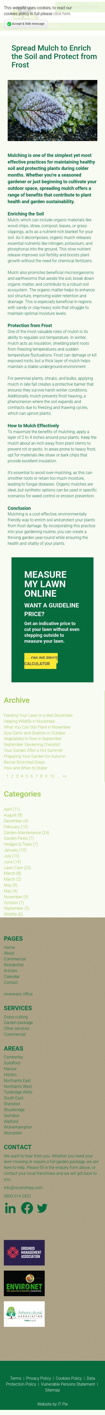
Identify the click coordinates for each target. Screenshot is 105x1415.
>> (64, 776)
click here (61, 13)
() (12, 809)
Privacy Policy (38, 1378)
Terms (15, 1378)
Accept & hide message (25, 24)
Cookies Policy (69, 1378)
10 (52, 776)
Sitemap (52, 1390)
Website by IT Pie (52, 1404)
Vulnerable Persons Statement (68, 1384)
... (58, 776)
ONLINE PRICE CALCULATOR (41, 661)
